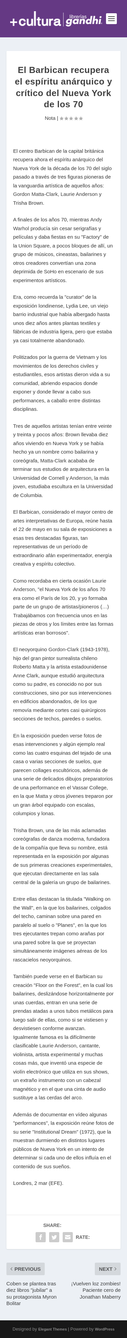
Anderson (80, 478)
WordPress (104, 1329)
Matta (42, 796)
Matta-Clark (53, 460)
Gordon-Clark (63, 649)
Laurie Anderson (79, 194)
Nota (50, 118)
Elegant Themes (52, 1329)
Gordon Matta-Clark (35, 194)
